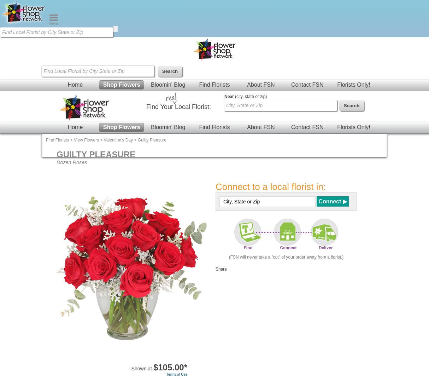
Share (221, 269)
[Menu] (53, 23)
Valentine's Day (118, 140)
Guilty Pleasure (152, 140)
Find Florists (214, 85)
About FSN (261, 85)
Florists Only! (353, 85)
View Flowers (86, 140)
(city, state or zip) (245, 96)
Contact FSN (307, 85)
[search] (115, 29)
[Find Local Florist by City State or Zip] (56, 32)
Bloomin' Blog (168, 85)
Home (75, 85)
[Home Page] (24, 23)
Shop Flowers (121, 85)
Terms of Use (176, 374)
